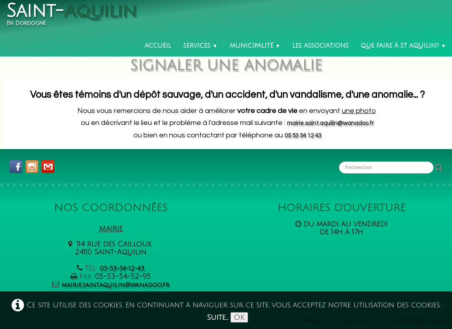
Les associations (320, 45)
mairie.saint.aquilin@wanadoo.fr (330, 123)
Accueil (158, 45)
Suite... (217, 317)
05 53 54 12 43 (303, 136)
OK (239, 317)
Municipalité (255, 45)
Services (200, 45)
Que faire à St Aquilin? (403, 45)
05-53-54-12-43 (122, 268)
